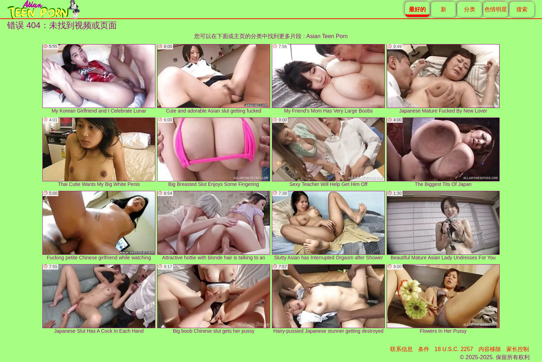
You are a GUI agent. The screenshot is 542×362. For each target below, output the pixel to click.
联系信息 (401, 349)
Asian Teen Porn (327, 36)
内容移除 (489, 349)
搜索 (522, 9)
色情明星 (495, 9)
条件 (423, 349)
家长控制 (517, 349)
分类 (469, 9)
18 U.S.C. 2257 (454, 349)
